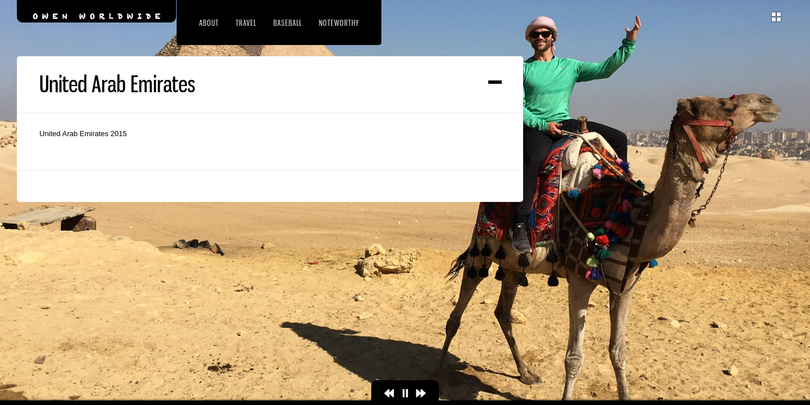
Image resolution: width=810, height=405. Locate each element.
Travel (246, 23)
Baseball (287, 23)
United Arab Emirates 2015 (83, 133)
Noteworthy (339, 23)
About (209, 23)
